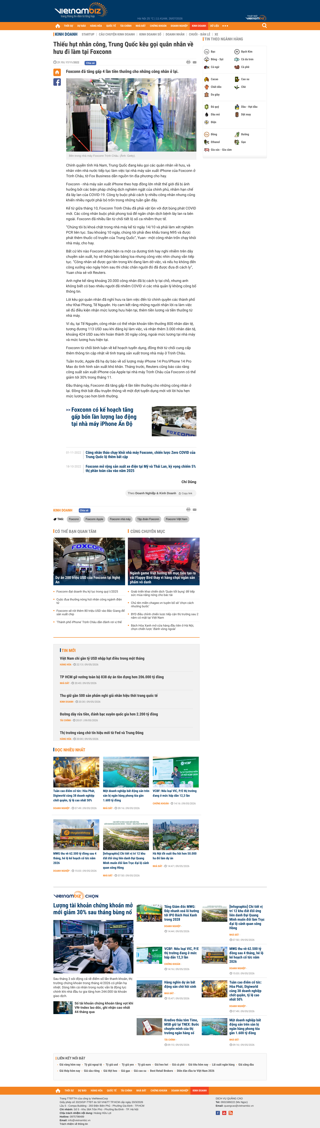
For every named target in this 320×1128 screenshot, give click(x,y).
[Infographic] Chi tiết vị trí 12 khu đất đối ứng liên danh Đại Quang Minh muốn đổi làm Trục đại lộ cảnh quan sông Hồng (126, 861)
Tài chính (65, 720)
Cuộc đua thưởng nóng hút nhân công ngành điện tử (89, 601)
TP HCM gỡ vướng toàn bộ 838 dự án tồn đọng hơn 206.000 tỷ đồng (112, 677)
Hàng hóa (65, 664)
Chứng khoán (161, 803)
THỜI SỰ (68, 26)
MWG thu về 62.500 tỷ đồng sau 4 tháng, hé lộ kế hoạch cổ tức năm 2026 (74, 858)
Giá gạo (125, 1070)
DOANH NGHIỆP (179, 26)
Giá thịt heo (110, 1070)
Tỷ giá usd (112, 1064)
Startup (88, 34)
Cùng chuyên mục (147, 531)
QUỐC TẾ (111, 26)
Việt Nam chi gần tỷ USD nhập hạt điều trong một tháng (102, 658)
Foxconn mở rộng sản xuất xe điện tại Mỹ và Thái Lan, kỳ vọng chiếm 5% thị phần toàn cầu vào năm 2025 (141, 468)
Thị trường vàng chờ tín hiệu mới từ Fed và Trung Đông (101, 733)
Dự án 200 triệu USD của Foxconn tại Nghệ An (88, 579)
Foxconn (74, 519)
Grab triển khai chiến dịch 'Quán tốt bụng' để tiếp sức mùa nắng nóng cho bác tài (163, 593)
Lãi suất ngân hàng (223, 1064)
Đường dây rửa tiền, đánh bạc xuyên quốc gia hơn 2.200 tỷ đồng (109, 714)
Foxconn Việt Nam (176, 519)
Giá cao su (140, 1070)
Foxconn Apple (94, 519)
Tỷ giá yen (128, 1064)
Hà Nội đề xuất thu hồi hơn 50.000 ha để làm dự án (175, 856)
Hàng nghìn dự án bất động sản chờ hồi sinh (180, 984)
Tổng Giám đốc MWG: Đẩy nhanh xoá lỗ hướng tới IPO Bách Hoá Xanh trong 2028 (181, 913)
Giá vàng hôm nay (70, 1064)
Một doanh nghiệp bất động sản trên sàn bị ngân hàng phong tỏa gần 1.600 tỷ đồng (126, 795)
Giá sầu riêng (91, 1070)
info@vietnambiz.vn (79, 1120)
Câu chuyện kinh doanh (117, 34)
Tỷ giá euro (144, 1064)
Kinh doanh (66, 34)
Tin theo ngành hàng (224, 39)
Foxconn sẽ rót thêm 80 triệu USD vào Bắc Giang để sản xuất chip (91, 612)
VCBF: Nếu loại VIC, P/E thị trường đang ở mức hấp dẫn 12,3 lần (175, 793)
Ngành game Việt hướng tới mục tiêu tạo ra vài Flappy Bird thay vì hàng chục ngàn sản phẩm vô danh (163, 577)
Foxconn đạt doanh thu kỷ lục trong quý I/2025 (87, 591)
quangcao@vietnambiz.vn (239, 1105)
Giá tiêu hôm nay (198, 1064)
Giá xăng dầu (246, 1064)
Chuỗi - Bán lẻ (199, 34)
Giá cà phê (178, 1064)
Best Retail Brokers (161, 1070)
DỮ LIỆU (214, 26)
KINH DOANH (199, 26)
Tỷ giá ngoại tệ (93, 1064)
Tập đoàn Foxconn (148, 519)
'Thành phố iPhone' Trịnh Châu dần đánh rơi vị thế (89, 622)
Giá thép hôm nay (70, 1070)
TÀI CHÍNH (126, 26)
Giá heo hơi (161, 1064)
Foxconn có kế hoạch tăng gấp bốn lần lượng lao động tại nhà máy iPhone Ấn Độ (104, 416)
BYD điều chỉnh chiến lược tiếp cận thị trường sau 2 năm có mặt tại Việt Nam (165, 616)
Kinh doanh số (150, 34)
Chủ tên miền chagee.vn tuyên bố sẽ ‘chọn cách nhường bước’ (162, 604)
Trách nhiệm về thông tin (74, 1123)
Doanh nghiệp (61, 808)
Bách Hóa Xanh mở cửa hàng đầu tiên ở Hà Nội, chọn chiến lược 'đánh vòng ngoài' (162, 627)
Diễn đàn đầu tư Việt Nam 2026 (195, 1070)
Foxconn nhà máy (120, 519)
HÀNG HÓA (96, 26)
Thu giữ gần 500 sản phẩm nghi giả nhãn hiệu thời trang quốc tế (109, 695)
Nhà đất (65, 683)
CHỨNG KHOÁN (158, 26)
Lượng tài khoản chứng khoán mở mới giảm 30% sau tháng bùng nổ (93, 909)
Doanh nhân (175, 34)
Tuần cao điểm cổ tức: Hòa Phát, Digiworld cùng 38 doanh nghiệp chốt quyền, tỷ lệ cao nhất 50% (74, 795)
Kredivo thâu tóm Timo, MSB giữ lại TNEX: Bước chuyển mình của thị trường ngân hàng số (181, 1026)
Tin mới (69, 650)
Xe (216, 34)
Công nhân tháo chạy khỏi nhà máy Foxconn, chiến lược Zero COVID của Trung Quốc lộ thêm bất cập (140, 455)
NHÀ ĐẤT (141, 26)
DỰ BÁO (81, 26)
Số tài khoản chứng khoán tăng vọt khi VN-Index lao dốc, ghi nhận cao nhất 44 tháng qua (104, 1007)
